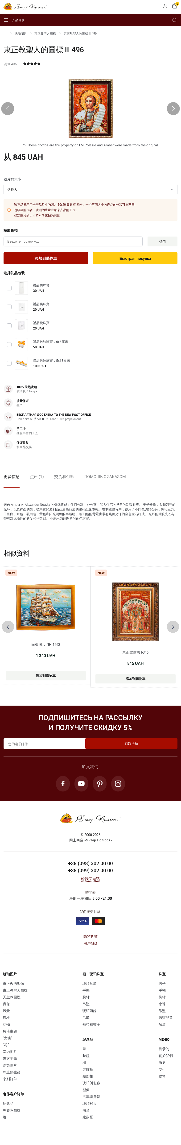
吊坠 (86, 1006)
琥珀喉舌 (89, 1106)
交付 (162, 1071)
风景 (6, 1013)
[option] (37, 482)
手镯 (86, 992)
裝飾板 (87, 1071)
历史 (162, 1065)
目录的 (164, 1051)
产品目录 (14, 20)
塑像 (86, 1092)
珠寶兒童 (166, 1020)
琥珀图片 (21, 33)
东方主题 (10, 1061)
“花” (6, 1047)
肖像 (6, 1006)
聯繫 (162, 1078)
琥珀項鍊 (89, 1013)
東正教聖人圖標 (45, 33)
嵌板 (6, 1020)
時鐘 (86, 1058)
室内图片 (10, 1054)
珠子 (162, 986)
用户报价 (90, 946)
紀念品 (8, 1106)
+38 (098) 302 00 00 (90, 866)
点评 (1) (37, 478)
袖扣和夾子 (91, 1026)
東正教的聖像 (13, 986)
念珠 (162, 1006)
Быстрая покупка (135, 259)
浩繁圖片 (10, 1067)
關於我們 (166, 1058)
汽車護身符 (91, 1099)
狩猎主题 (10, 1033)
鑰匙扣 (87, 1078)
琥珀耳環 (89, 986)
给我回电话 (90, 881)
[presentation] (7, 108)
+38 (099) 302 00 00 (90, 873)
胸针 (86, 999)
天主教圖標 (12, 999)
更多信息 (12, 478)
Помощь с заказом (105, 478)
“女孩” (7, 1040)
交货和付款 (64, 478)
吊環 (86, 1020)
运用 (161, 242)
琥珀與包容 (91, 1085)
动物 (6, 1026)
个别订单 (10, 1081)
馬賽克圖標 (12, 1112)
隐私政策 (90, 939)
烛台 (86, 1112)
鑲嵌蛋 (87, 1119)
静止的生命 (12, 1074)
